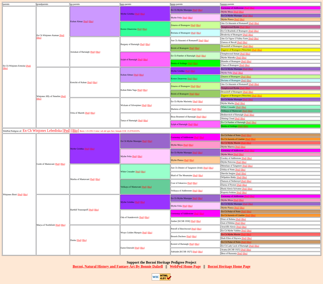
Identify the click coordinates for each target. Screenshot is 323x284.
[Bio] (5, 68)
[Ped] (28, 66)
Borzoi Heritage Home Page (229, 266)
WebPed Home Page (185, 266)
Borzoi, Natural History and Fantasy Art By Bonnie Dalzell (118, 266)
